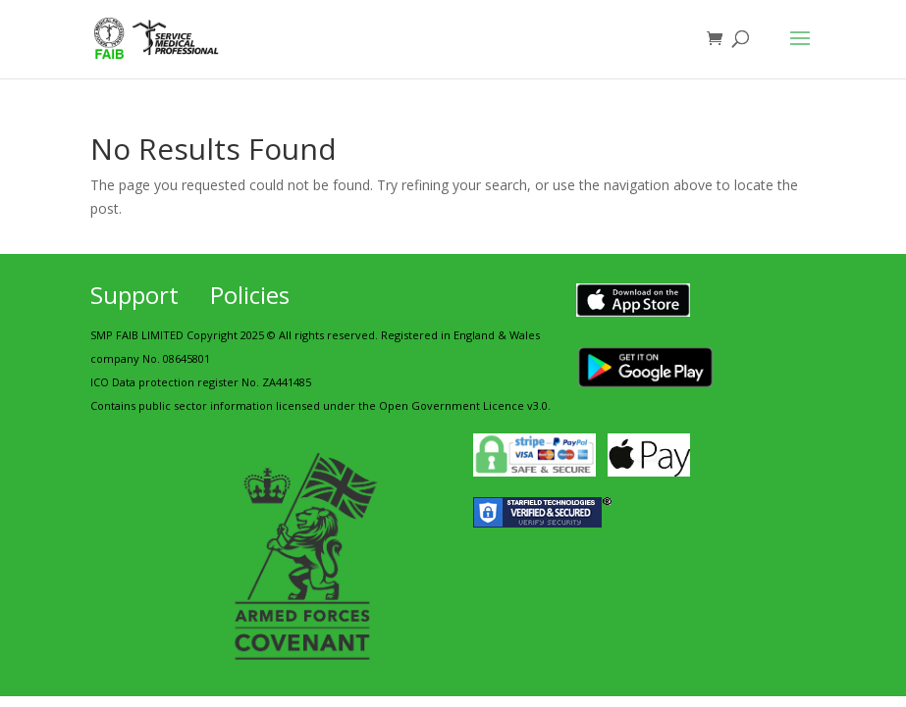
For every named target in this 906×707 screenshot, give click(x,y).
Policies (250, 294)
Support (134, 294)
